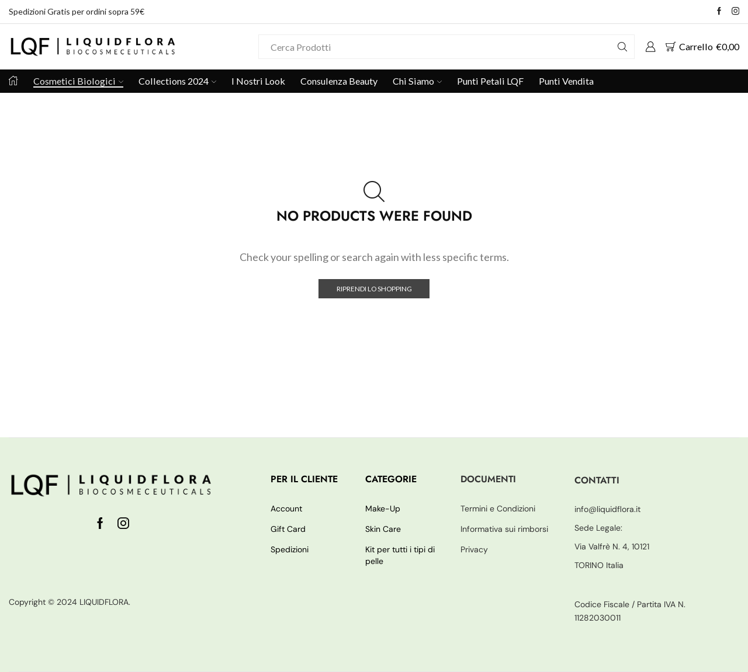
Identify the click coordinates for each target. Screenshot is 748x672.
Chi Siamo (417, 80)
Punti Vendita (566, 80)
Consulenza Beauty (339, 80)
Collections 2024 (177, 80)
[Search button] (622, 46)
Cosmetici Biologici (78, 80)
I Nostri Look (258, 80)
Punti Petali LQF (490, 80)
